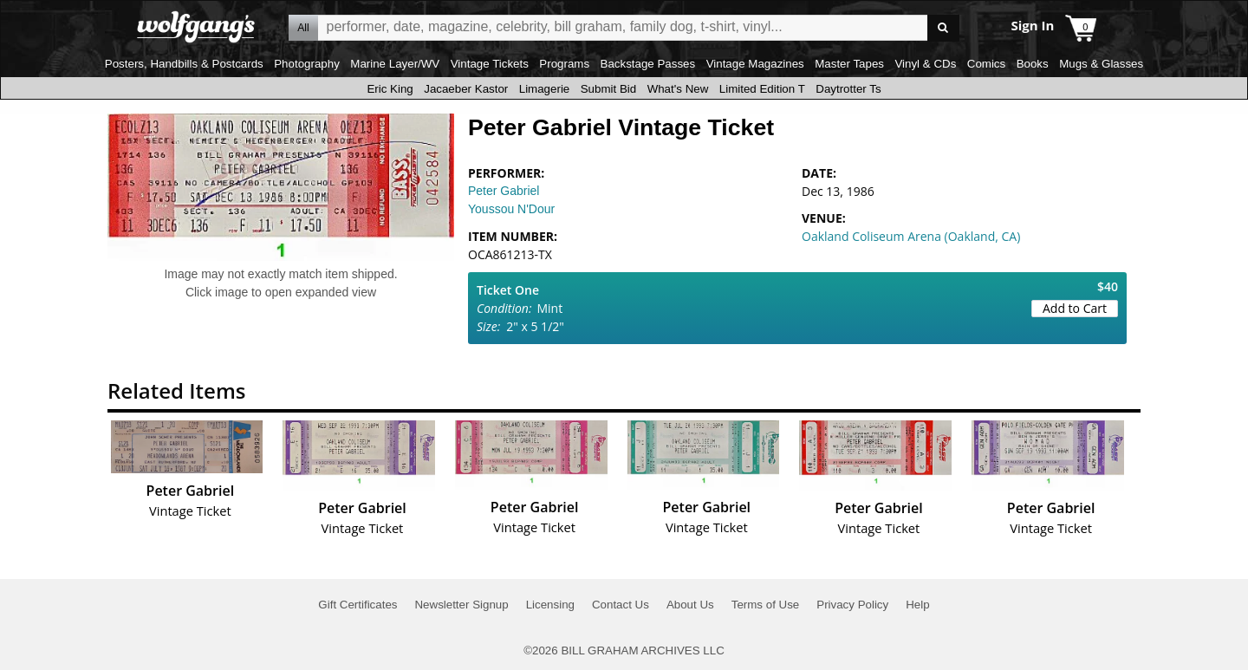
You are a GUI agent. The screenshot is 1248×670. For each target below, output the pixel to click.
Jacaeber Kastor (466, 88)
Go (943, 28)
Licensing (550, 604)
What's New (678, 88)
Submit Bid (608, 88)
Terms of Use (765, 604)
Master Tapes (849, 63)
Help (917, 604)
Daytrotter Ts (848, 88)
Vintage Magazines (755, 63)
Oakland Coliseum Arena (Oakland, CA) (911, 236)
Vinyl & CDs (925, 63)
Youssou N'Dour (511, 209)
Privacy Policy (852, 604)
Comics (986, 63)
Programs (564, 63)
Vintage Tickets (490, 63)
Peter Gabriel (503, 191)
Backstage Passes (648, 63)
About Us (690, 604)
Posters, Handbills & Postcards (184, 63)
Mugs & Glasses (1101, 63)
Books (1033, 63)
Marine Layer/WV (394, 63)
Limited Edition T (762, 88)
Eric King (390, 88)
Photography (307, 63)
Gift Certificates (357, 604)
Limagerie (544, 88)
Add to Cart (1075, 308)
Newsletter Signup (461, 604)
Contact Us (620, 604)
